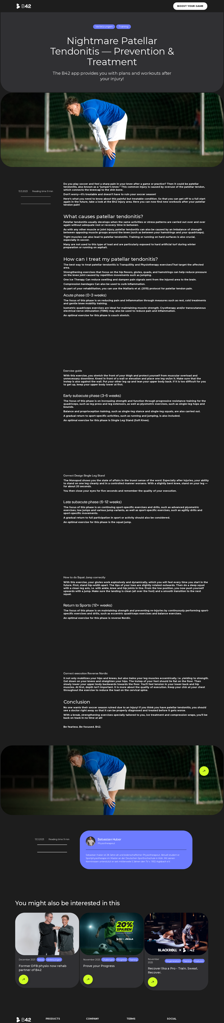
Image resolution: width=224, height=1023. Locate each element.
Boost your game (190, 6)
